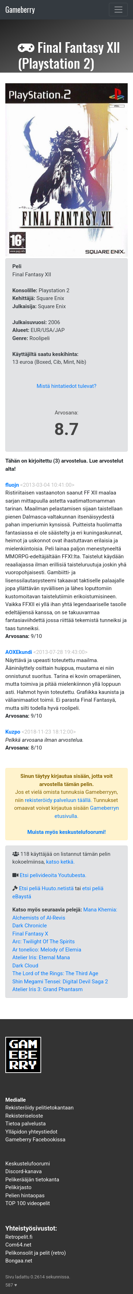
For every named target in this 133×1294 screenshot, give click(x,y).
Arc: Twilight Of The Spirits (43, 941)
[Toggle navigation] (118, 9)
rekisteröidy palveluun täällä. (58, 800)
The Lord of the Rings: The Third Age (55, 973)
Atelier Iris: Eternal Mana (41, 957)
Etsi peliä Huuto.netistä (46, 888)
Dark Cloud (25, 965)
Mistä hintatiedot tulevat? (66, 386)
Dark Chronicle (29, 925)
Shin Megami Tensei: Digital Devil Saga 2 (60, 981)
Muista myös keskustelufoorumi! (66, 832)
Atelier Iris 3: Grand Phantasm (47, 989)
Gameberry (20, 9)
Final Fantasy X (30, 934)
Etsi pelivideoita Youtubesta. (53, 875)
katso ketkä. (60, 862)
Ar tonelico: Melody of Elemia (46, 950)
